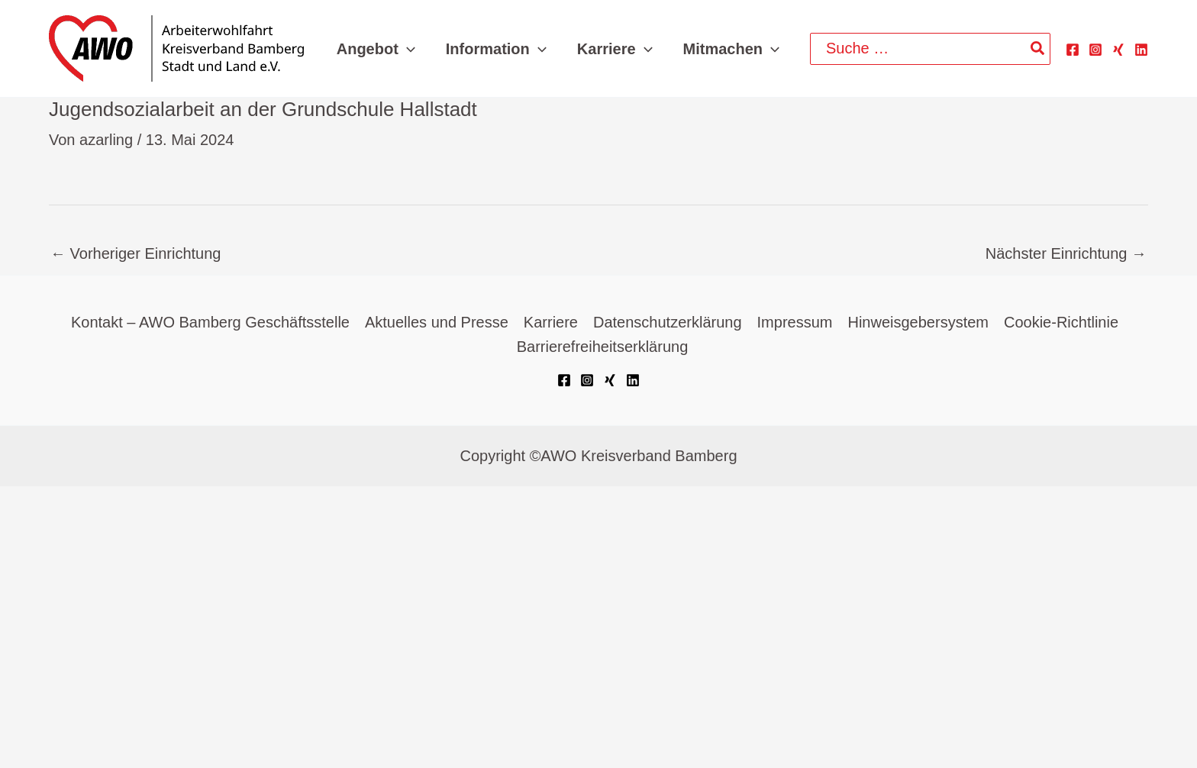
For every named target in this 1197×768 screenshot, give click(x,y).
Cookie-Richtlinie (1061, 322)
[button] (406, 49)
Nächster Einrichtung (1066, 253)
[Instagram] (1095, 49)
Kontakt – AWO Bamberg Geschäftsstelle (210, 322)
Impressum (795, 322)
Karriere (551, 322)
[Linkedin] (1141, 49)
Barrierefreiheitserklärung (603, 346)
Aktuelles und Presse (436, 322)
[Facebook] (1072, 49)
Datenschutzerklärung (667, 322)
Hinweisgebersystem (918, 322)
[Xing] (1118, 49)
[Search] (1038, 49)
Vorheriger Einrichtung (135, 253)
